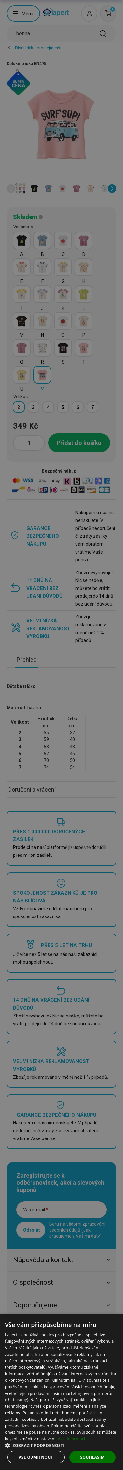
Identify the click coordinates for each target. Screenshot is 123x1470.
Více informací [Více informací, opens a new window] (71, 1438)
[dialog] (61, 1392)
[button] (61, 1445)
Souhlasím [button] (92, 1457)
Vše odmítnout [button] (36, 1457)
